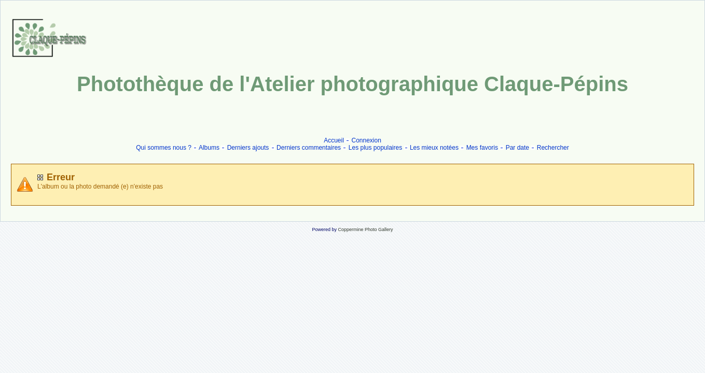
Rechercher (553, 147)
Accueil (334, 140)
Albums (209, 147)
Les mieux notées (434, 147)
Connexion (366, 140)
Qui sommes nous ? (163, 147)
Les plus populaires (375, 147)
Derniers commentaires (309, 147)
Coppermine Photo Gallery (365, 229)
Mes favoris (482, 147)
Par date (517, 147)
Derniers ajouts (248, 147)
